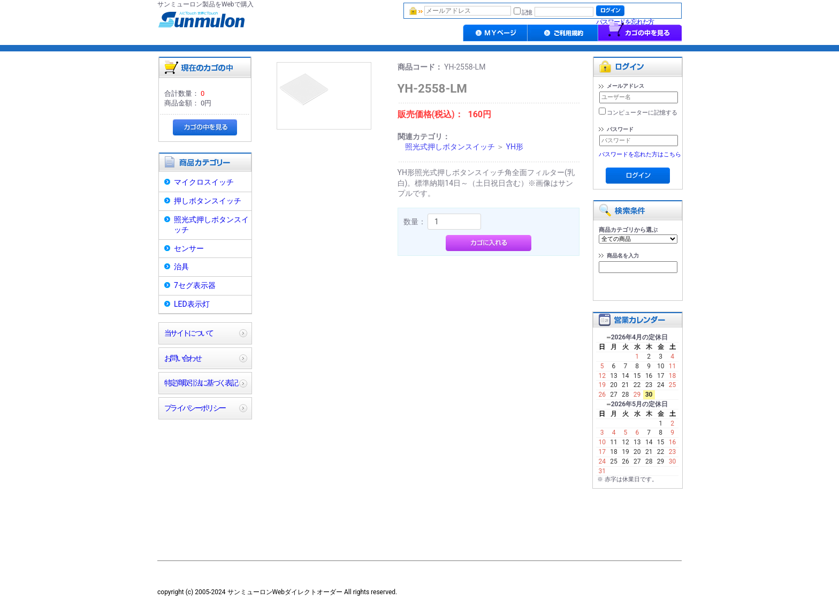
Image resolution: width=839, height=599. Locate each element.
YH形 (514, 146)
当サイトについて (188, 333)
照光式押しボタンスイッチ (211, 224)
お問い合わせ (182, 358)
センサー (189, 248)
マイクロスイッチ (204, 182)
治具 (181, 266)
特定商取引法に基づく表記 (200, 382)
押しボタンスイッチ (207, 200)
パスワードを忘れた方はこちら (640, 154)
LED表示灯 (192, 304)
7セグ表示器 (195, 285)
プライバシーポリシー (194, 408)
